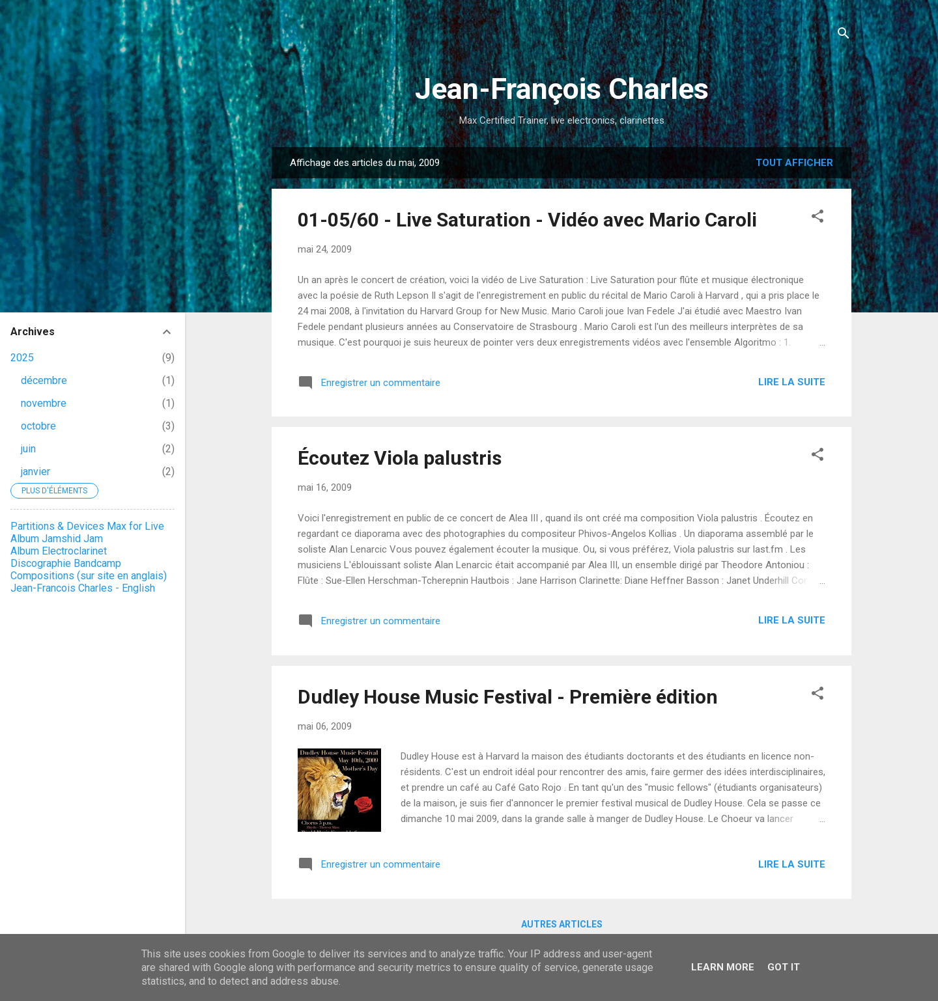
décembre (44, 380)
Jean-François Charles (562, 89)
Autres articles (562, 924)
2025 (22, 357)
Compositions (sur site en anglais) (88, 575)
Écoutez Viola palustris (400, 457)
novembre (43, 403)
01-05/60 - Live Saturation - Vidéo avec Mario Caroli (527, 219)
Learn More (722, 967)
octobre (38, 426)
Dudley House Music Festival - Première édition (508, 696)
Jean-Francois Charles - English (82, 588)
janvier (35, 471)
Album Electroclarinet (58, 551)
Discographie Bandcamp (65, 563)
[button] (817, 218)
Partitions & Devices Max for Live (87, 526)
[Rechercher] (843, 35)
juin (28, 449)
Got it (783, 967)
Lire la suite (791, 382)
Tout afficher (794, 163)
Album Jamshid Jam (56, 538)
